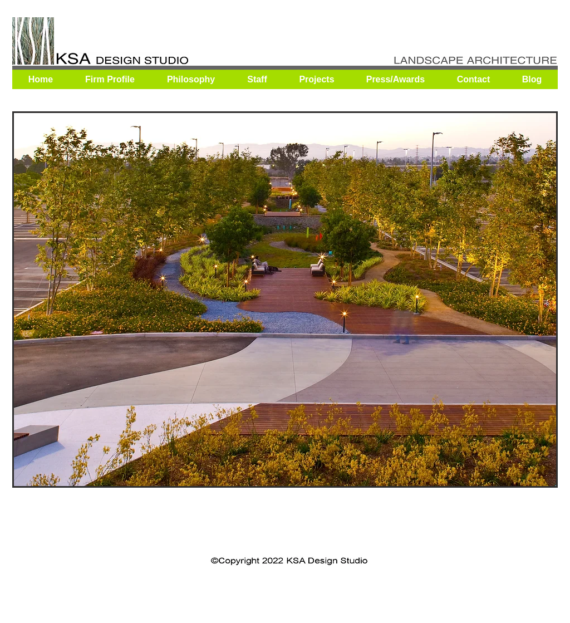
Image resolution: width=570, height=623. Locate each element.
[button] (285, 299)
